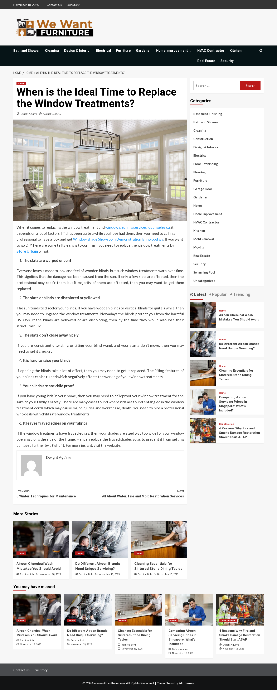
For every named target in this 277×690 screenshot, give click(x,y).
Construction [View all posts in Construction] (226, 424)
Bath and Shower (26, 51)
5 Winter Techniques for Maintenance (58, 493)
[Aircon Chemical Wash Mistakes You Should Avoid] (41, 539)
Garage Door (202, 189)
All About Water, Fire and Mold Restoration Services (142, 493)
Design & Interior (77, 51)
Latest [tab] (199, 294)
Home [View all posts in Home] (21, 83)
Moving (198, 247)
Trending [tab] (241, 294)
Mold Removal (203, 239)
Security (227, 61)
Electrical (103, 51)
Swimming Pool (204, 272)
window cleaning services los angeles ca (137, 227)
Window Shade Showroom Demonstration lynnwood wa (118, 239)
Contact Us (54, 4)
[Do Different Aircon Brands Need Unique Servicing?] (100, 539)
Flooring (199, 172)
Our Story (73, 4)
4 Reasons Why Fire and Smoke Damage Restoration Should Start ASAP (239, 432)
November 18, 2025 (50, 574)
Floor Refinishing (205, 164)
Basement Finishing (207, 114)
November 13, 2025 (109, 574)
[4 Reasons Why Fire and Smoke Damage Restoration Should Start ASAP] (203, 430)
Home (197, 205)
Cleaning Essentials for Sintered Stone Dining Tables (236, 375)
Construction (203, 139)
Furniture (123, 51)
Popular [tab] (219, 294)
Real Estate (206, 61)
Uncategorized (204, 281)
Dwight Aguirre (29, 113)
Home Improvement (174, 51)
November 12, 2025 (182, 653)
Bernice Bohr (27, 574)
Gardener (143, 51)
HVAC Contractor (210, 51)
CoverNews (165, 683)
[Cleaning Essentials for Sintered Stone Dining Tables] (159, 539)
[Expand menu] (190, 51)
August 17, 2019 (52, 113)
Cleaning (52, 51)
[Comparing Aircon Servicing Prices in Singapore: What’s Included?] (203, 401)
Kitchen (236, 51)
